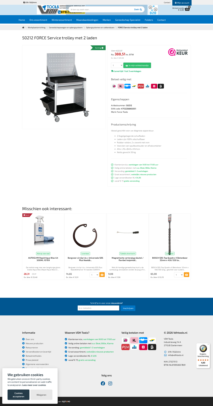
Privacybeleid (30, 360)
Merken (112, 21)
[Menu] (208, 345)
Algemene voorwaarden (35, 364)
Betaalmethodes (31, 356)
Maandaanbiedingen (93, 21)
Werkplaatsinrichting (37, 27)
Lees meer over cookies (34, 385)
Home (27, 21)
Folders (155, 21)
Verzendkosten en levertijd (36, 351)
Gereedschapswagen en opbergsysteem (67, 27)
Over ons (28, 339)
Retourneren (30, 347)
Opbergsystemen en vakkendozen (103, 27)
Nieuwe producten (32, 343)
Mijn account (182, 2)
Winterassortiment (67, 21)
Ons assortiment (44, 21)
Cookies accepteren (18, 395)
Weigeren (41, 394)
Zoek (127, 11)
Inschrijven (128, 308)
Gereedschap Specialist (133, 21)
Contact (167, 2)
